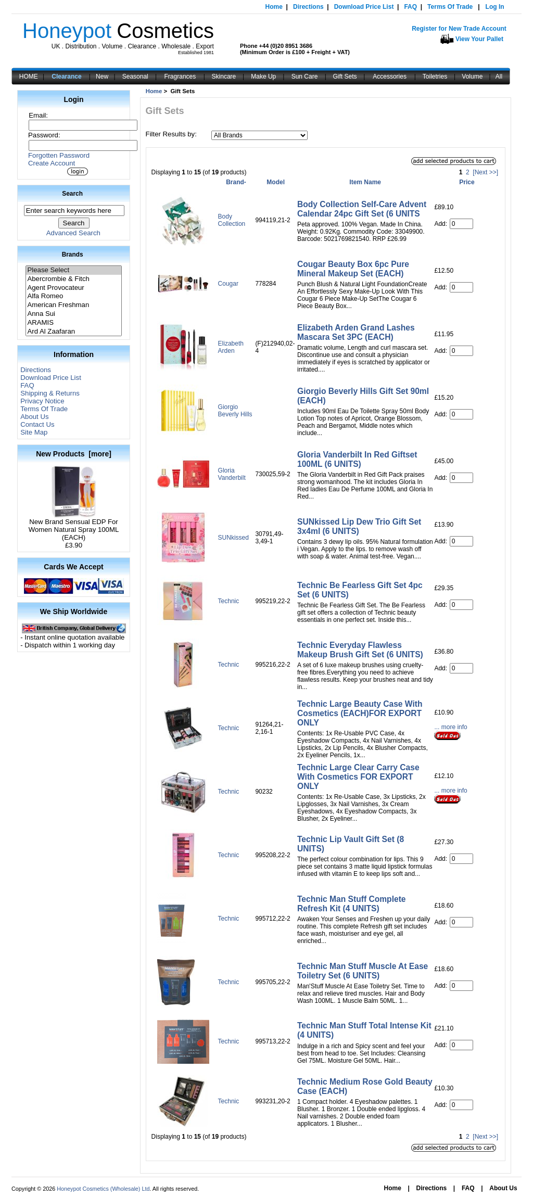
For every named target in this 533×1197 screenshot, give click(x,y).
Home (274, 6)
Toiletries (435, 76)
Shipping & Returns (50, 393)
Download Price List (364, 6)
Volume (472, 76)
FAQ (410, 6)
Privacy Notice (42, 401)
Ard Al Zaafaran (73, 331)
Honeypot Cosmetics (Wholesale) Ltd (103, 1189)
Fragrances (180, 76)
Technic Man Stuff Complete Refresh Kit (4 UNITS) (351, 904)
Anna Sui (73, 314)
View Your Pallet (479, 39)
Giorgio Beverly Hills (235, 410)
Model (275, 182)
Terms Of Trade (450, 6)
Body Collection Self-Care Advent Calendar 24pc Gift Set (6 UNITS (361, 209)
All (499, 76)
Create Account (51, 163)
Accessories (390, 76)
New (102, 76)
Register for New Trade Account (459, 28)
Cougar (228, 283)
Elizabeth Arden (231, 347)
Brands (72, 254)
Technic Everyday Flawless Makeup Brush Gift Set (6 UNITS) (360, 650)
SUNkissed (233, 537)
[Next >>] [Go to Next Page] (485, 172)
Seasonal (135, 76)
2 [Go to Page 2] (467, 172)
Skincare (224, 76)
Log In (495, 6)
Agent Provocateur (73, 288)
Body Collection (232, 220)
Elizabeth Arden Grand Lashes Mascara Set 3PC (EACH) (356, 332)
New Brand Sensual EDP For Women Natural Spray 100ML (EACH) (74, 526)
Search (72, 193)
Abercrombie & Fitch (73, 279)
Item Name (365, 182)
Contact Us (37, 424)
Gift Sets (345, 76)
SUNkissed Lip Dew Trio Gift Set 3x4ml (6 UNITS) (359, 526)
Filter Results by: (171, 134)
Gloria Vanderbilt (232, 474)
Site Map (33, 432)
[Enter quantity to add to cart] (461, 224)
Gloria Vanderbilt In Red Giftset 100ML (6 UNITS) (357, 459)
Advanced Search (73, 233)
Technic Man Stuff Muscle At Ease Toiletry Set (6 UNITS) (362, 971)
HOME (28, 76)
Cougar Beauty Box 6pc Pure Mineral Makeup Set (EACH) (353, 269)
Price (466, 182)
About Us (34, 417)
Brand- (236, 182)
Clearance (66, 76)
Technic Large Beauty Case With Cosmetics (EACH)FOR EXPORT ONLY (359, 713)
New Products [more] (73, 454)
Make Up (263, 76)
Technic (228, 601)
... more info (450, 727)
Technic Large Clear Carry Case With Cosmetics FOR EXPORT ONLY (358, 777)
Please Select (73, 270)
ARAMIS (73, 323)
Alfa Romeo (73, 296)
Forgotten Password (59, 155)
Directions (308, 6)
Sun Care (304, 76)
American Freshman (73, 305)
